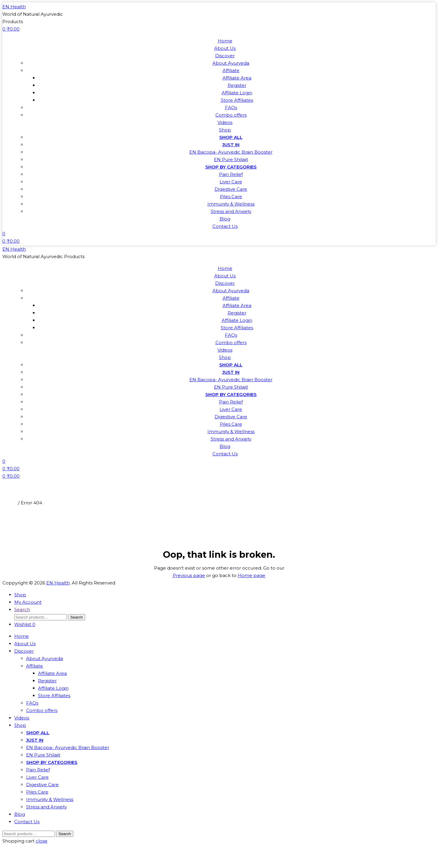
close (41, 841)
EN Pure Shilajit (231, 159)
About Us (225, 48)
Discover (225, 55)
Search (76, 617)
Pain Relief (231, 174)
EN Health (14, 6)
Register (237, 85)
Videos (225, 122)
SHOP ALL (230, 137)
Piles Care (231, 196)
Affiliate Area (237, 78)
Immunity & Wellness (231, 204)
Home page (251, 575)
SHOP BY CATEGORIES (231, 167)
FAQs (231, 107)
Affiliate (231, 70)
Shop (225, 130)
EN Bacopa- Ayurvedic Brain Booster (230, 152)
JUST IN (230, 144)
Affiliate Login (237, 93)
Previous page (189, 575)
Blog (225, 219)
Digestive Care (231, 189)
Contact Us (225, 226)
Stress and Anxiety (231, 211)
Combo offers (231, 115)
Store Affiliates (237, 100)
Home (225, 41)
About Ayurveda (230, 63)
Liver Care (231, 182)
